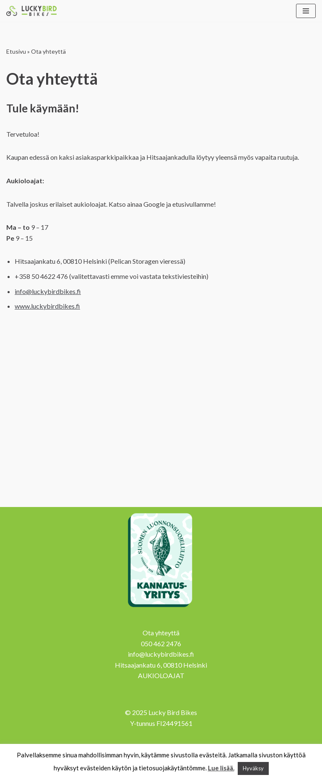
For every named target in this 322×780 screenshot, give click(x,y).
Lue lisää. (221, 768)
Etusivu (16, 51)
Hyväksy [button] (253, 768)
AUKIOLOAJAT (161, 675)
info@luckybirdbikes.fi (48, 291)
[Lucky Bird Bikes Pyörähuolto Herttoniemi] (31, 11)
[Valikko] (306, 11)
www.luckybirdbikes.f (47, 306)
